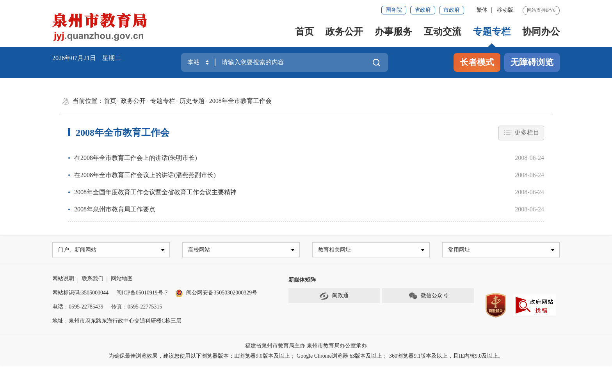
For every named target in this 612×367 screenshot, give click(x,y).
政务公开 (344, 32)
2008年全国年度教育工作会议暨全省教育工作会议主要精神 (155, 192)
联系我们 (92, 280)
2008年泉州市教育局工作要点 (114, 209)
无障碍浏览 (532, 62)
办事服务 (393, 32)
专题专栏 (492, 32)
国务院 (394, 10)
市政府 (451, 10)
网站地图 (122, 280)
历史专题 (192, 101)
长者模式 (477, 62)
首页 (304, 32)
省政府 (423, 10)
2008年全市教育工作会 (240, 101)
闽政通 (334, 297)
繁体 (482, 10)
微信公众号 (428, 297)
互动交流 (442, 32)
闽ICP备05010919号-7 (141, 294)
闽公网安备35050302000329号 (216, 294)
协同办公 (541, 32)
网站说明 (63, 280)
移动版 (505, 10)
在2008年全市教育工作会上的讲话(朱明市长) (135, 157)
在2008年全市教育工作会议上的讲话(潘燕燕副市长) (145, 175)
